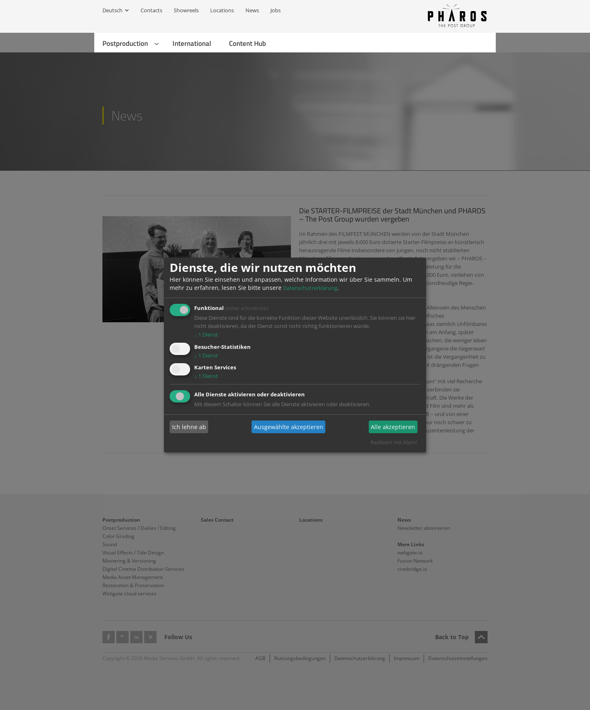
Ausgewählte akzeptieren (288, 427)
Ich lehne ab (189, 427)
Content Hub (247, 43)
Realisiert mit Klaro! (393, 442)
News (252, 10)
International (191, 43)
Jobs (275, 10)
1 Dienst (206, 334)
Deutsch (112, 10)
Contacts (151, 10)
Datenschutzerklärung (310, 288)
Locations (222, 10)
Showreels (186, 10)
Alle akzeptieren (393, 427)
